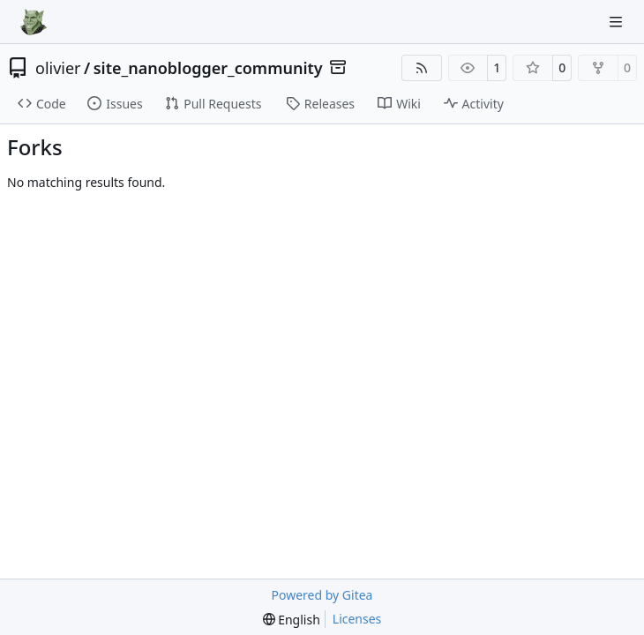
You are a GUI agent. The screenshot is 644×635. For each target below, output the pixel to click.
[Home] (33, 22)
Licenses (357, 618)
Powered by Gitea (322, 594)
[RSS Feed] (421, 68)
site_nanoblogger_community (208, 68)
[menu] (291, 619)
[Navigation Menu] (617, 21)
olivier (58, 68)
